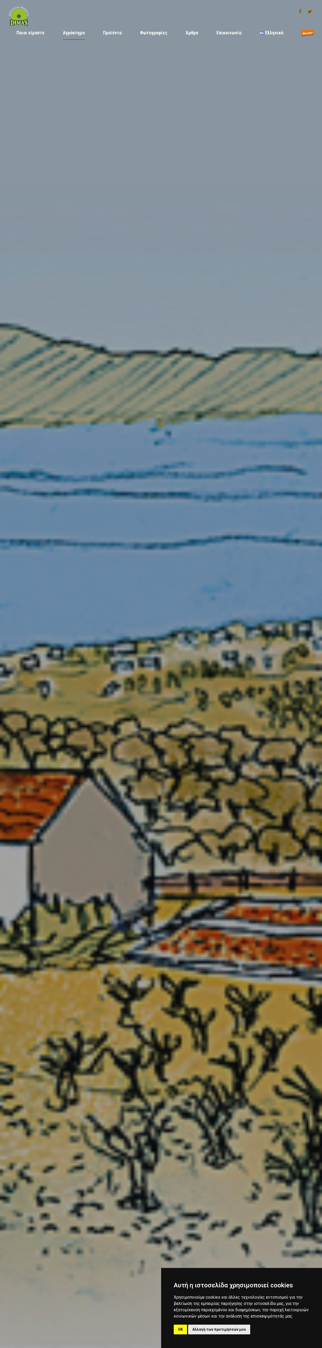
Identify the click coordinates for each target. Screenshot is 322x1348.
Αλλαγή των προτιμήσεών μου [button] (219, 1329)
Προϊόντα (112, 32)
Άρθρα (192, 32)
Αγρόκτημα (74, 32)
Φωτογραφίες (153, 32)
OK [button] (180, 1329)
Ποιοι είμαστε (31, 32)
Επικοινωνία (228, 32)
